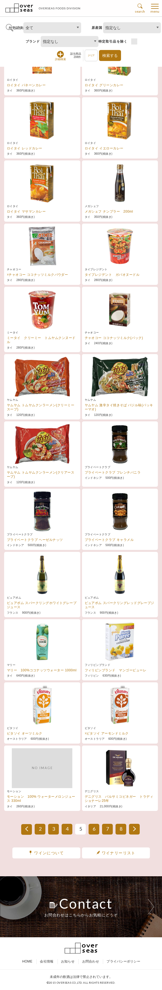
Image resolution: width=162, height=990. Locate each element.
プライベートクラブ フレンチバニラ (113, 472)
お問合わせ (90, 962)
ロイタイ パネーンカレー (26, 85)
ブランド (33, 41)
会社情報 (46, 962)
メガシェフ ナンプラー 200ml (109, 211)
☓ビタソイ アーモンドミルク (107, 733)
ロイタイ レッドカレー (24, 148)
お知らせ (68, 962)
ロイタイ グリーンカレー (104, 85)
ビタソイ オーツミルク (24, 733)
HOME (27, 962)
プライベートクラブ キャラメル (109, 540)
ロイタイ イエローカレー (104, 148)
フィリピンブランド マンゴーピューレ (116, 670)
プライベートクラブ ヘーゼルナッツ (35, 540)
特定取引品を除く (113, 41)
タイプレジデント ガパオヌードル (112, 275)
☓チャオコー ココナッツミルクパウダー (37, 275)
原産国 (97, 27)
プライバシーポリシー (123, 962)
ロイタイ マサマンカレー (26, 211)
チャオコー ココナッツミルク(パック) (114, 338)
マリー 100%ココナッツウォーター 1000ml (41, 670)
